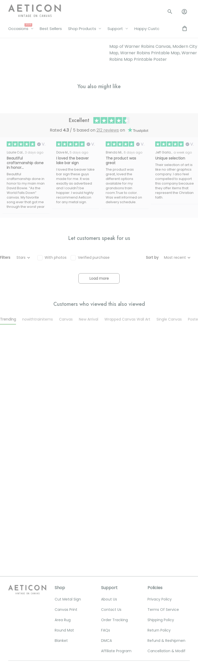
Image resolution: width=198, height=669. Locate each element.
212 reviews (107, 130)
